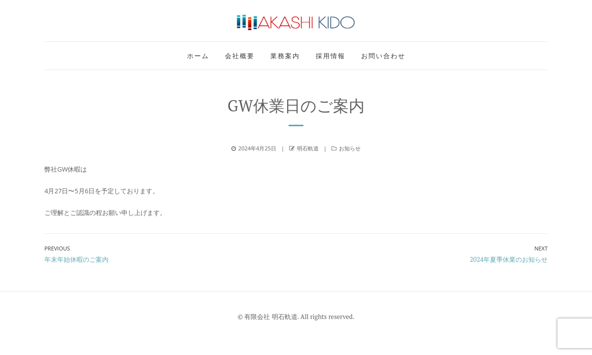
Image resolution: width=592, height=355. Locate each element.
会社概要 (240, 55)
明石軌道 (308, 148)
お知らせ (350, 148)
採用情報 (330, 55)
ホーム (198, 55)
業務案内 (285, 55)
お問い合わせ (383, 55)
